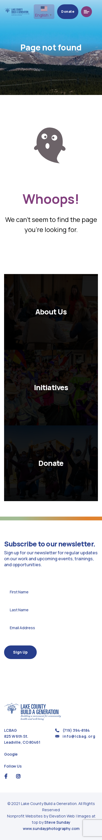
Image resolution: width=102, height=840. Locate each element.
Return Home (51, 253)
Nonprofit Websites (25, 816)
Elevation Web (62, 816)
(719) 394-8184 (76, 730)
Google (11, 754)
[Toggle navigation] (92, 11)
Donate (73, 11)
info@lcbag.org (79, 736)
